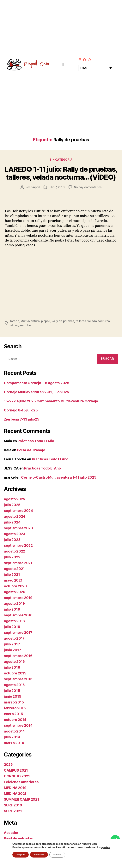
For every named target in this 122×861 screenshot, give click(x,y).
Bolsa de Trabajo (31, 450)
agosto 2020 (14, 592)
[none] (96, 68)
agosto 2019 (14, 603)
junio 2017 (12, 650)
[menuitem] (96, 68)
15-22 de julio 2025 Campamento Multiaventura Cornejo (51, 401)
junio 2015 (12, 696)
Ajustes (57, 854)
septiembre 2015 (18, 679)
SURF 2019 (13, 805)
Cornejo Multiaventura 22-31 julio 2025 (36, 392)
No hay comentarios (87, 187)
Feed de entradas (18, 838)
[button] (63, 64)
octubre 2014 (15, 720)
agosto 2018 (14, 621)
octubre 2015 (15, 673)
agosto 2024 (14, 516)
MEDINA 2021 (15, 794)
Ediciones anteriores (21, 782)
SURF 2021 (13, 811)
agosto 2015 (14, 685)
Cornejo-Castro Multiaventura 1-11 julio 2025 (58, 477)
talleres (81, 321)
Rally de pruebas (63, 321)
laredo (14, 321)
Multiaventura (30, 321)
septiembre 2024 (18, 511)
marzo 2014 (14, 743)
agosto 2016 (14, 662)
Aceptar (20, 854)
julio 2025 (12, 505)
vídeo (14, 325)
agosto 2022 (14, 551)
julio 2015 (12, 691)
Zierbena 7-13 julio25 (21, 419)
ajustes (105, 847)
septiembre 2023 (18, 528)
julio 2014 (12, 737)
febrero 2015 (15, 708)
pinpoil (35, 187)
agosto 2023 (14, 534)
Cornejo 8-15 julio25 (21, 410)
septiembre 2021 (18, 563)
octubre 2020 (15, 586)
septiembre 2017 (18, 633)
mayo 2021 (13, 580)
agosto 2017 (14, 638)
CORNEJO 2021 (17, 776)
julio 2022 (12, 557)
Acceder (11, 833)
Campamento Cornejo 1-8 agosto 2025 (36, 383)
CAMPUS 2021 (16, 770)
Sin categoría (61, 159)
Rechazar (39, 854)
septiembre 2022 (18, 545)
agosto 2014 (14, 731)
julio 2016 (12, 667)
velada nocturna (98, 321)
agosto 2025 (14, 499)
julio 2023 (12, 540)
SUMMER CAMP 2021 (21, 799)
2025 (8, 764)
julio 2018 (12, 627)
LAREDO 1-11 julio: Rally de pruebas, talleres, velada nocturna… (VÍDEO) (61, 173)
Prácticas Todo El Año (36, 441)
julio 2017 (12, 644)
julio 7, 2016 (57, 187)
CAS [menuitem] (83, 68)
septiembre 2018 (18, 615)
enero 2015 (13, 714)
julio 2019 (12, 609)
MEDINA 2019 (15, 788)
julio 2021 (12, 574)
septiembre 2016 (18, 656)
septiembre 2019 (18, 598)
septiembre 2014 (18, 725)
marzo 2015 (14, 702)
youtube (25, 325)
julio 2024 (12, 522)
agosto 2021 (14, 569)
